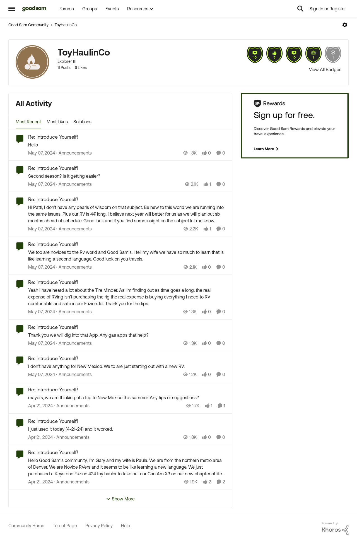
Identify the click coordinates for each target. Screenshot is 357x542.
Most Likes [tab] (57, 121)
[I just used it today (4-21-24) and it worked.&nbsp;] (126, 429)
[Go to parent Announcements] (74, 153)
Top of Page (65, 525)
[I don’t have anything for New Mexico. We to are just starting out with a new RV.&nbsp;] (126, 366)
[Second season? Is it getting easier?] (126, 176)
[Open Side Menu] (12, 8)
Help (125, 525)
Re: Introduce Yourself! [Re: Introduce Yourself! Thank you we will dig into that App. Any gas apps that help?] (53, 327)
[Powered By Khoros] (335, 528)
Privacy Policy (99, 525)
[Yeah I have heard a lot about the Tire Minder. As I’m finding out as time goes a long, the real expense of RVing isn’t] (126, 297)
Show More (120, 499)
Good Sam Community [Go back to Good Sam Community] (28, 25)
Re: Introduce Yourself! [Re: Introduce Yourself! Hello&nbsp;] (53, 137)
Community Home (26, 525)
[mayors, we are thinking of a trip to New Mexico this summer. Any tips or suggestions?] (126, 397)
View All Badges (325, 69)
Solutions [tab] (82, 121)
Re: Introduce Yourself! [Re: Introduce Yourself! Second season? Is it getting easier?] (53, 168)
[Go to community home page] (34, 8)
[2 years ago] (41, 153)
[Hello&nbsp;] (126, 144)
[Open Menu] (345, 25)
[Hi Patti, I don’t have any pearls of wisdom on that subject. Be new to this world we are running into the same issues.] (126, 214)
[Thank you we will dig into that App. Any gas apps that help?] (126, 335)
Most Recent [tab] (28, 121)
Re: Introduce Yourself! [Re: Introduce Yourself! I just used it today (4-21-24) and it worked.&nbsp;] (53, 421)
